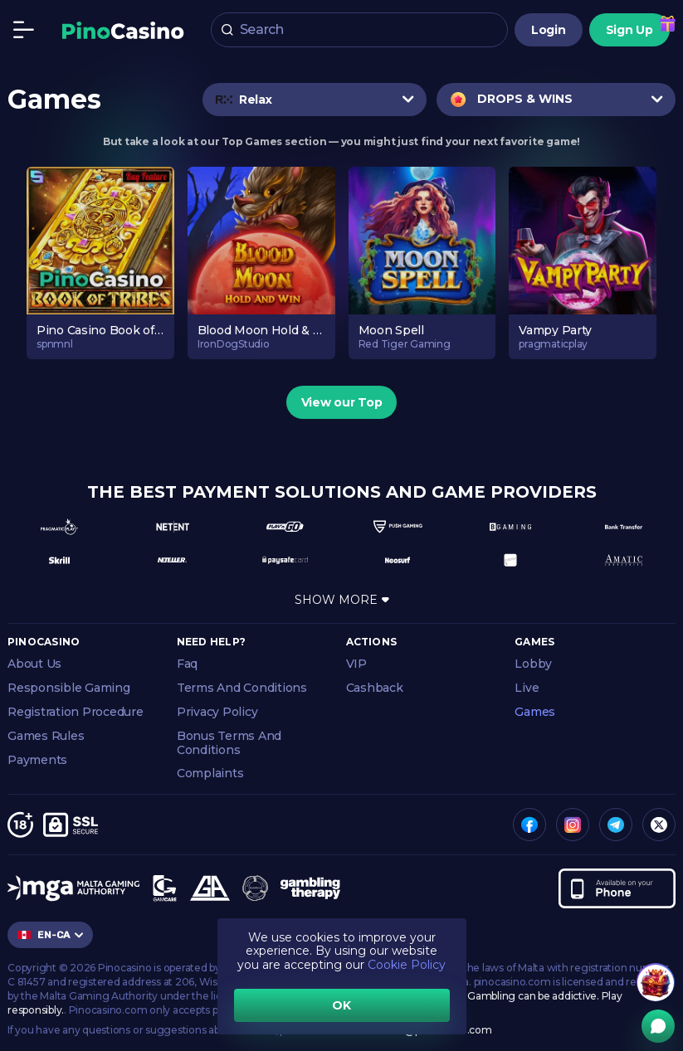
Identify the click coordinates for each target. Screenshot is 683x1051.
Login (548, 29)
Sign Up (629, 29)
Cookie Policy (407, 964)
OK (341, 1005)
